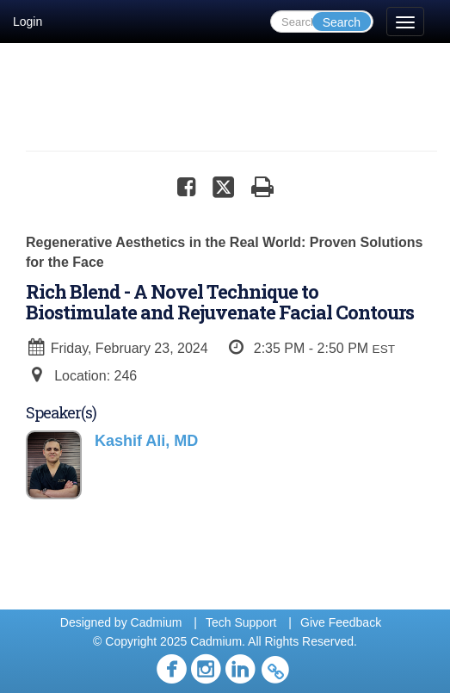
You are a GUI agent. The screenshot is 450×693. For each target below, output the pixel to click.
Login (27, 21)
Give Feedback (340, 622)
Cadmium (156, 622)
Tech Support (241, 622)
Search (342, 22)
